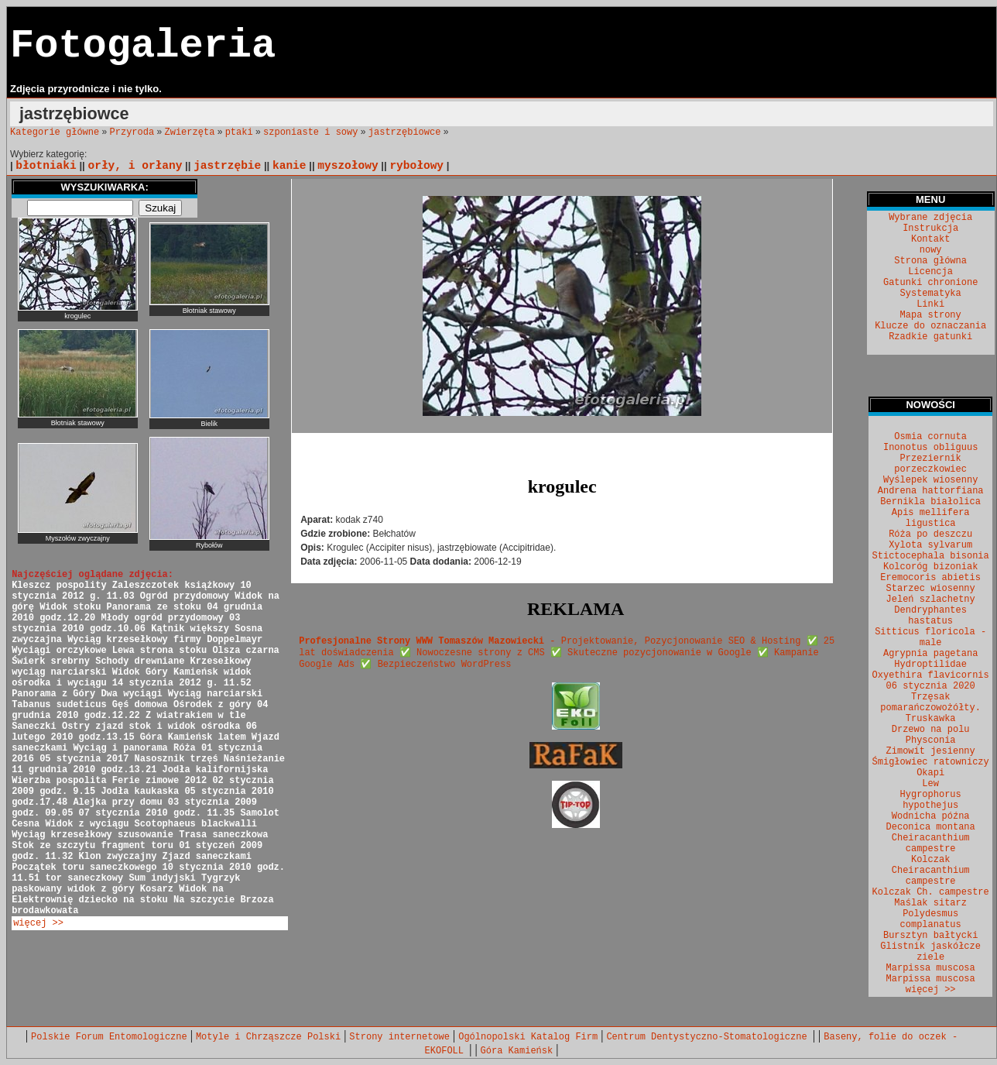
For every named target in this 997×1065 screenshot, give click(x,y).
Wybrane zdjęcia (930, 217)
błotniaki (45, 166)
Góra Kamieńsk (517, 1051)
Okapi (930, 773)
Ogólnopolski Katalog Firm (528, 1037)
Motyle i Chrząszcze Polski (268, 1037)
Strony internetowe (399, 1037)
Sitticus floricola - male (930, 637)
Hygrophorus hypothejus (930, 800)
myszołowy (347, 166)
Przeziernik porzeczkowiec (930, 464)
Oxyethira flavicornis (930, 675)
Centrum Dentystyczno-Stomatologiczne (709, 1037)
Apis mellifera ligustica (931, 518)
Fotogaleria (143, 46)
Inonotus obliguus (930, 447)
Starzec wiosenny (930, 588)
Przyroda (132, 132)
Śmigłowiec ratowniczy (930, 762)
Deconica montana (930, 827)
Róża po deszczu (930, 534)
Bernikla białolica (930, 501)
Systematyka (930, 293)
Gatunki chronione (930, 282)
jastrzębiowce (404, 132)
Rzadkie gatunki (930, 337)
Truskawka (931, 718)
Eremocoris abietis (930, 577)
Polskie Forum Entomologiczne (109, 1037)
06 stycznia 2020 (930, 686)
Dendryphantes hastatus (930, 616)
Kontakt (930, 239)
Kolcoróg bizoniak (930, 567)
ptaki (239, 132)
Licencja (930, 271)
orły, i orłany (134, 166)
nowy (931, 250)
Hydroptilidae (930, 664)
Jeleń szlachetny (930, 599)
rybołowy (416, 166)
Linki (930, 304)
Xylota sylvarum (930, 545)
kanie (289, 166)
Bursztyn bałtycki (930, 935)
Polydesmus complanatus (930, 919)
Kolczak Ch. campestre (930, 892)
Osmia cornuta (930, 436)
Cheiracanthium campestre (931, 843)
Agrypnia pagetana (930, 653)
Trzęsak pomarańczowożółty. (930, 702)
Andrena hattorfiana (931, 491)
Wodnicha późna (931, 816)
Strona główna (930, 261)
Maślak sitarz (930, 903)
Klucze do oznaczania (930, 326)
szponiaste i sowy (310, 132)
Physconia (931, 740)
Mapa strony (930, 315)
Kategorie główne (54, 132)
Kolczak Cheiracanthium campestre (931, 870)
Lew (930, 783)
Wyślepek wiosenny (930, 480)
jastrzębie (227, 166)
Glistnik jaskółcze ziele (930, 952)
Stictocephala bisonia (930, 556)
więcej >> (38, 923)
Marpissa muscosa (930, 968)
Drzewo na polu (931, 729)
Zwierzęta (190, 132)
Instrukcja (930, 228)
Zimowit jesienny (930, 751)
